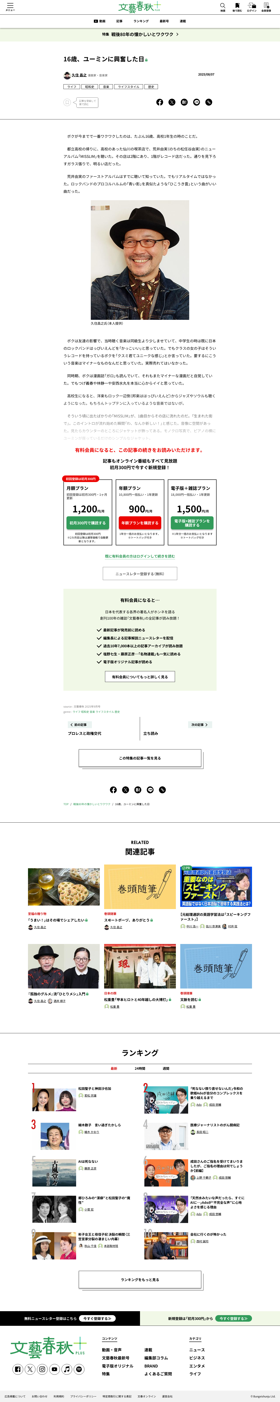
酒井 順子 (60, 1001)
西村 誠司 (202, 1241)
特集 (106, 1374)
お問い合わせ (39, 1396)
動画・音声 (112, 1350)
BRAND (151, 1366)
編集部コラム (156, 1358)
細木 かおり (91, 1132)
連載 (183, 21)
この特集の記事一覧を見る (140, 758)
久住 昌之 (79, 75)
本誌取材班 (111, 1246)
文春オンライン (147, 1396)
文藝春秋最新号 (116, 1358)
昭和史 (89, 86)
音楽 (106, 86)
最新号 (164, 21)
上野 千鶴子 (203, 1177)
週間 (166, 1068)
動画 (102, 21)
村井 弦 (232, 926)
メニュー (10, 10)
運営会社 (167, 1396)
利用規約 (59, 1396)
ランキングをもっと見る (140, 1279)
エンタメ (197, 1366)
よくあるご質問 (158, 1374)
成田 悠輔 (215, 1104)
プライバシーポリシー (83, 1396)
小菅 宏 (89, 1209)
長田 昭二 (202, 1132)
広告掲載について (15, 1396)
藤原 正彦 (90, 1168)
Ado (199, 1104)
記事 (119, 21)
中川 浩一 (192, 926)
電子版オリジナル (117, 1366)
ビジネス (197, 1358)
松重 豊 (114, 1006)
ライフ (71, 86)
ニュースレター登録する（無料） (140, 573)
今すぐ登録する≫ (97, 1318)
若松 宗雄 (90, 1095)
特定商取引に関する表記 (117, 1396)
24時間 (140, 1068)
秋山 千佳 (90, 1246)
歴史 (151, 86)
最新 (114, 1068)
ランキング (141, 21)
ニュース (197, 1350)
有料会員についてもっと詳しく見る (140, 676)
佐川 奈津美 (213, 926)
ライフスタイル (128, 86)
